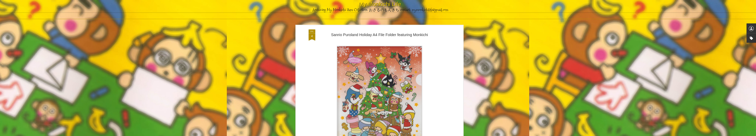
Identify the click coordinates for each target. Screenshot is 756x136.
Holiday (382, 56)
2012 (360, 56)
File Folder (371, 56)
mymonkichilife (394, 51)
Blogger (396, 134)
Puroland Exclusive (400, 56)
